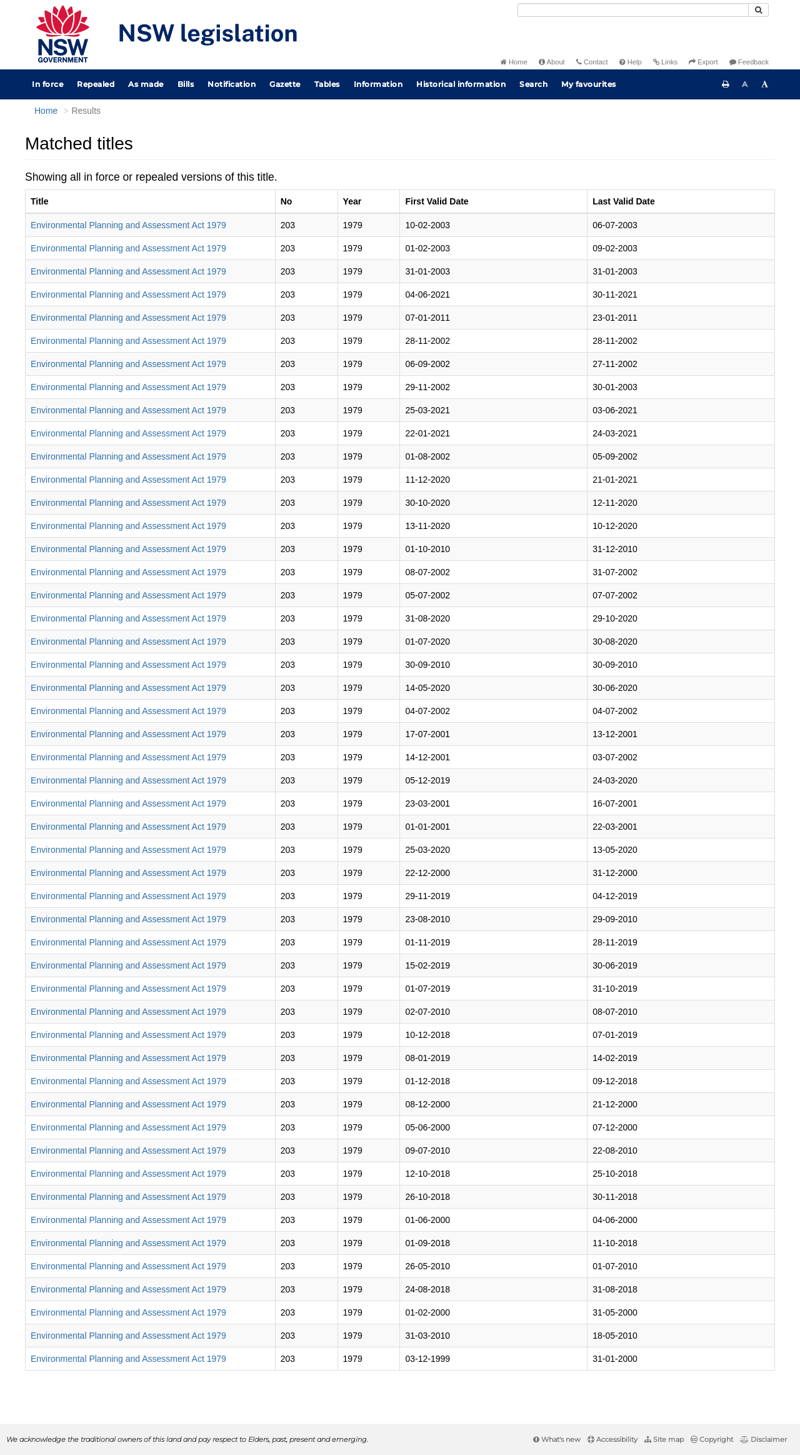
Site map (664, 1439)
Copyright (712, 1439)
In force (47, 84)
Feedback (749, 62)
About (552, 62)
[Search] (633, 10)
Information (378, 84)
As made (146, 84)
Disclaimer (763, 1439)
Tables (327, 84)
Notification (232, 84)
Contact (592, 62)
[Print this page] (725, 84)
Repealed (95, 84)
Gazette (285, 84)
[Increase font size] (765, 84)
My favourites (588, 84)
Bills (186, 84)
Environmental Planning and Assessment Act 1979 (128, 225)
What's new (557, 1439)
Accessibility (613, 1439)
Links (665, 62)
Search (533, 84)
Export (703, 62)
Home (514, 62)
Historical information (461, 84)
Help (630, 62)
